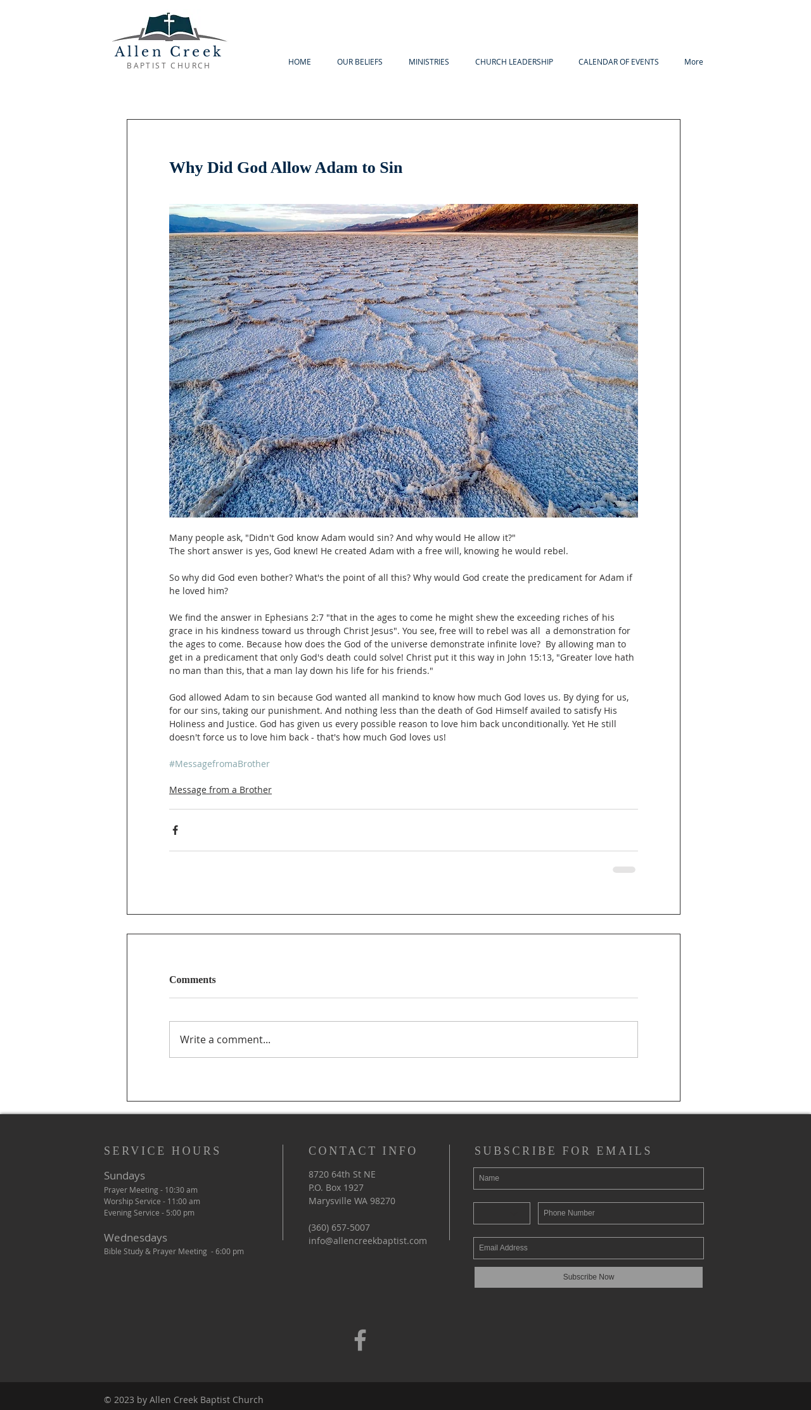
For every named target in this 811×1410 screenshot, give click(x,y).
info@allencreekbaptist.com (368, 1241)
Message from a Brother (220, 790)
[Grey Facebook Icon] (360, 1340)
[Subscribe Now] (588, 1277)
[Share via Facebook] (175, 830)
